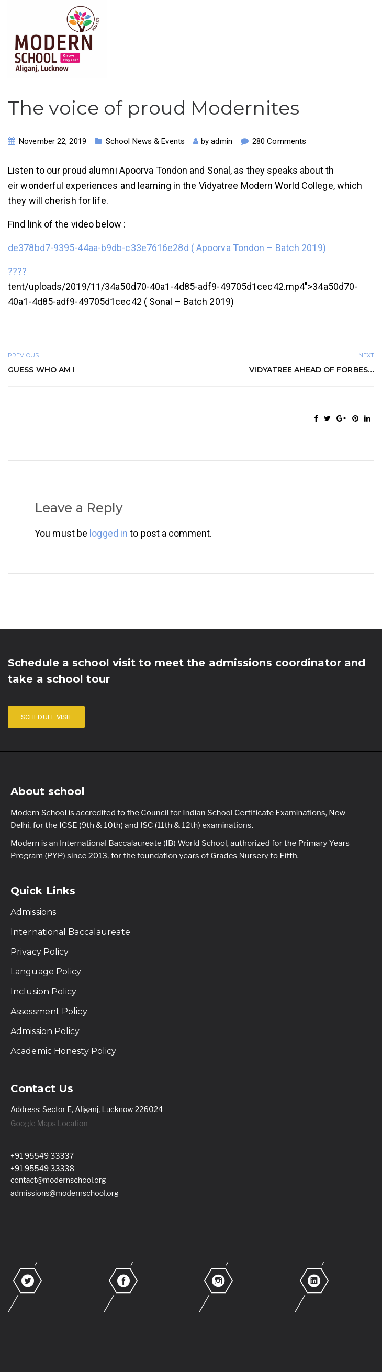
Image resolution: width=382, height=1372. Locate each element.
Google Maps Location (49, 1123)
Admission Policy (45, 1031)
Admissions (33, 912)
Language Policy (46, 972)
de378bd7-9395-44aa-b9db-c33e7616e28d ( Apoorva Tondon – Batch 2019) (167, 247)
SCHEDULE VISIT (46, 717)
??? (20, 271)
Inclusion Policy (43, 991)
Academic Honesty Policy (63, 1051)
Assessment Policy (48, 1011)
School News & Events (145, 141)
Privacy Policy (39, 952)
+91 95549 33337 (42, 1155)
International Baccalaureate (70, 932)
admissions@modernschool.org (64, 1192)
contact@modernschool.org (58, 1179)
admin (221, 141)
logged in (108, 533)
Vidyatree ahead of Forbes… (311, 370)
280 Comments (279, 141)
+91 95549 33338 (42, 1168)
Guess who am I (41, 370)
